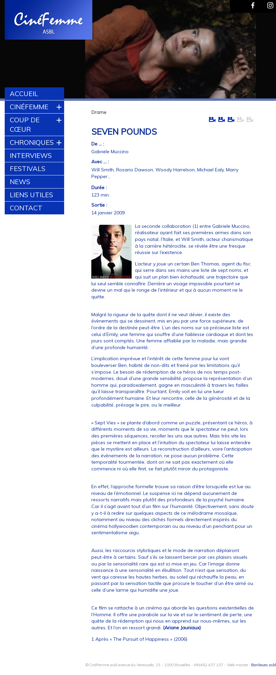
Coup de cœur (25, 124)
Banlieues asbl (263, 665)
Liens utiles (31, 195)
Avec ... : (100, 162)
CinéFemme (29, 106)
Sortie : (99, 205)
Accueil (24, 93)
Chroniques (32, 142)
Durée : (99, 187)
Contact (26, 208)
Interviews (31, 155)
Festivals (27, 168)
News (20, 181)
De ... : (97, 144)
